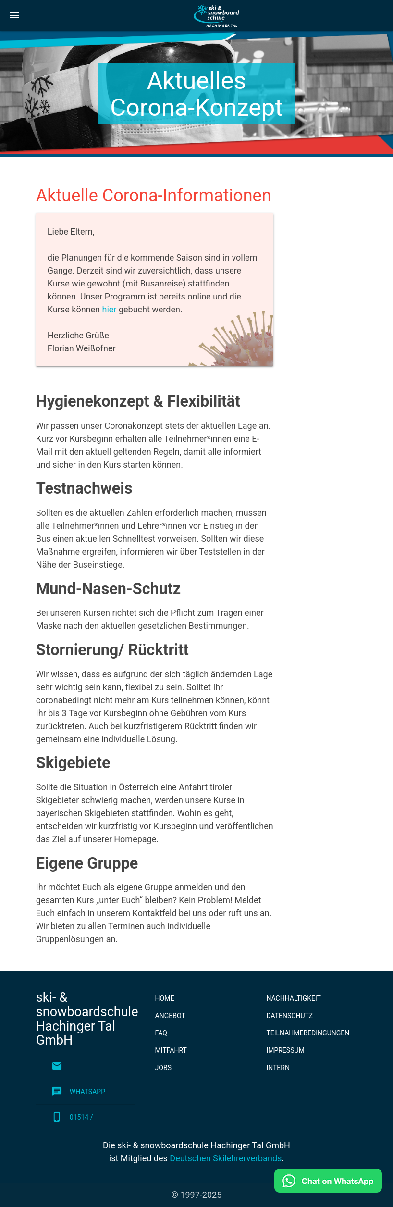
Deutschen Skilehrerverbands (226, 1158)
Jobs (163, 1067)
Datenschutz (289, 1016)
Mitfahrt (171, 1050)
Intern (278, 1067)
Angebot (170, 1016)
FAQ (161, 1033)
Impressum (285, 1050)
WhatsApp (78, 1091)
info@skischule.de (84, 1066)
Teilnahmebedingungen (307, 1033)
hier (109, 309)
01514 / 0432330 (72, 1117)
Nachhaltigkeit (293, 998)
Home (164, 998)
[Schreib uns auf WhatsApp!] (328, 1189)
